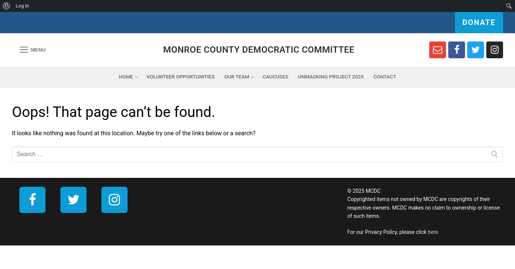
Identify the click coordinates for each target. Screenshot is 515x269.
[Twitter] (475, 49)
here (433, 232)
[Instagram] (494, 49)
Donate (479, 22)
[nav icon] (33, 50)
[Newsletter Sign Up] (437, 49)
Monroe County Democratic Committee (259, 49)
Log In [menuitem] (22, 6)
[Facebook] (456, 49)
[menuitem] (6, 6)
